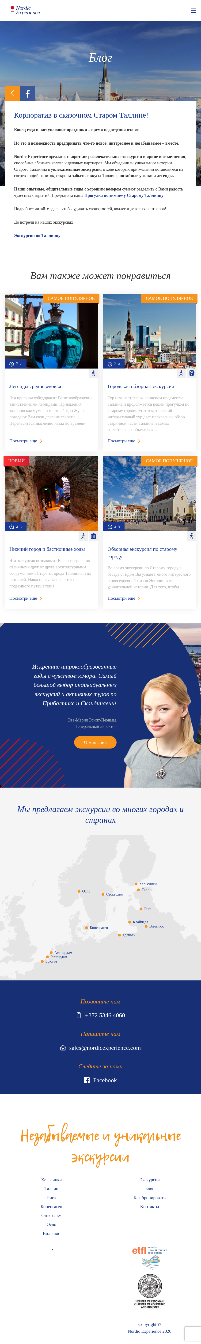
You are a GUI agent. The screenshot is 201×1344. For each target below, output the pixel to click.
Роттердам (59, 957)
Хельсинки (148, 884)
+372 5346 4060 (100, 1015)
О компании (95, 742)
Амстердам (63, 953)
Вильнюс (156, 926)
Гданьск (129, 935)
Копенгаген (99, 928)
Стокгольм (114, 894)
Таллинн (148, 890)
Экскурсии (150, 1179)
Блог (149, 1188)
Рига (148, 909)
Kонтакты (149, 1206)
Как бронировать (150, 1197)
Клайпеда (140, 922)
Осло (86, 891)
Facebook (100, 1080)
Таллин (51, 1188)
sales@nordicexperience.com (100, 1047)
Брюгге (51, 961)
